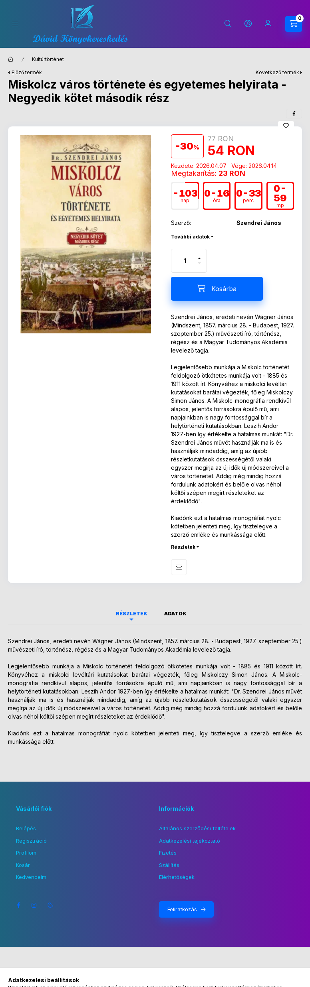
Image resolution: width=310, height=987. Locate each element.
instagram (34, 905)
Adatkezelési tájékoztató (189, 840)
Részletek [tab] (131, 614)
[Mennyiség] (185, 260)
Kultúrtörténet (48, 59)
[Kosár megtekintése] (293, 24)
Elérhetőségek (177, 877)
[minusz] (199, 266)
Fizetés (168, 852)
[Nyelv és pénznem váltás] (248, 24)
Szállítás (169, 865)
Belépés (26, 828)
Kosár (23, 865)
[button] (85, 234)
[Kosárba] (217, 289)
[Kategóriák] (15, 24)
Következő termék (277, 72)
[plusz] (199, 255)
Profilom (26, 852)
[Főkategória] (11, 59)
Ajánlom (179, 567)
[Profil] (268, 24)
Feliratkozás (182, 909)
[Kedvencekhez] (286, 125)
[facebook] (294, 113)
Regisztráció (31, 840)
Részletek (183, 547)
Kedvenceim (31, 877)
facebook (18, 905)
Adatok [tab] (175, 614)
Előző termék (27, 72)
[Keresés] (228, 24)
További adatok (190, 237)
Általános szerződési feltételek (197, 828)
